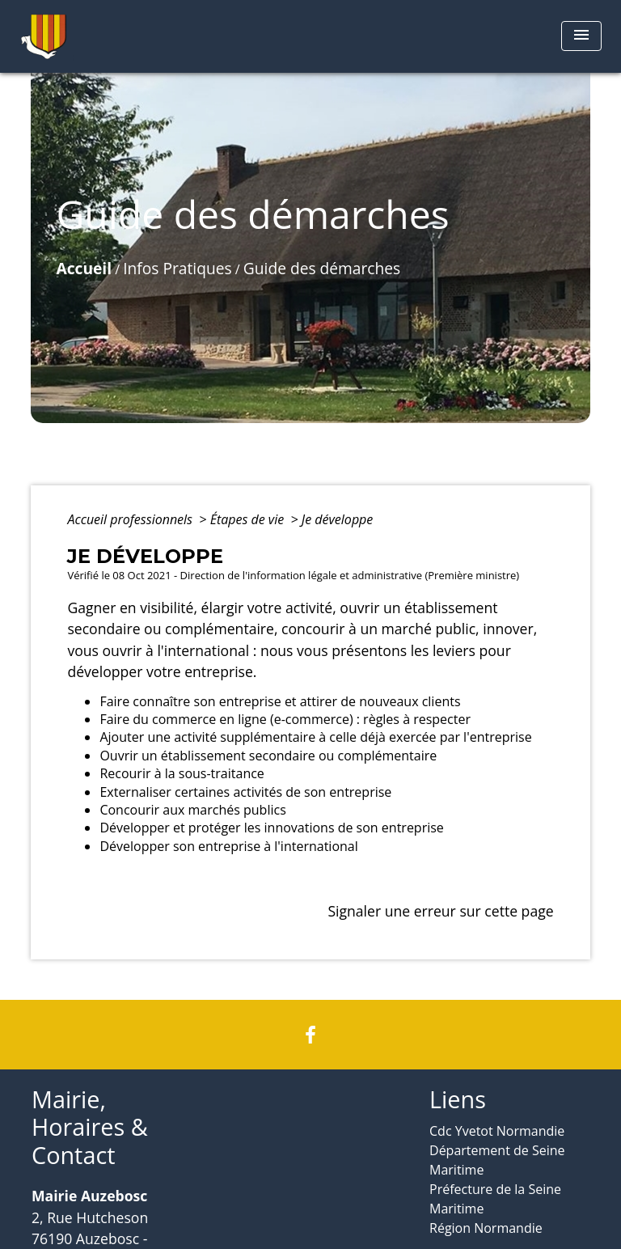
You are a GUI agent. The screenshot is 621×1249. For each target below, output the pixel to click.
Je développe (337, 519)
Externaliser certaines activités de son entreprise (245, 792)
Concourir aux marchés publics (192, 810)
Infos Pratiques (177, 268)
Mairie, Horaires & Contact (90, 1128)
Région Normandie (486, 1228)
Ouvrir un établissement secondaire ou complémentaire (268, 755)
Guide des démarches (321, 268)
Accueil (84, 268)
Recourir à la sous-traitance (181, 773)
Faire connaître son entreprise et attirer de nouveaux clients (279, 701)
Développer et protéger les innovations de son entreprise (271, 827)
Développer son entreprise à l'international (228, 846)
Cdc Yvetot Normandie (496, 1131)
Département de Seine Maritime (497, 1160)
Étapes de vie (249, 519)
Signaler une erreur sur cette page (440, 911)
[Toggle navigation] (581, 36)
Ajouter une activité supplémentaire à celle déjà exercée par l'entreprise (315, 737)
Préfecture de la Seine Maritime (495, 1198)
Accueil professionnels (131, 519)
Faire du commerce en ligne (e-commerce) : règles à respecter (285, 719)
